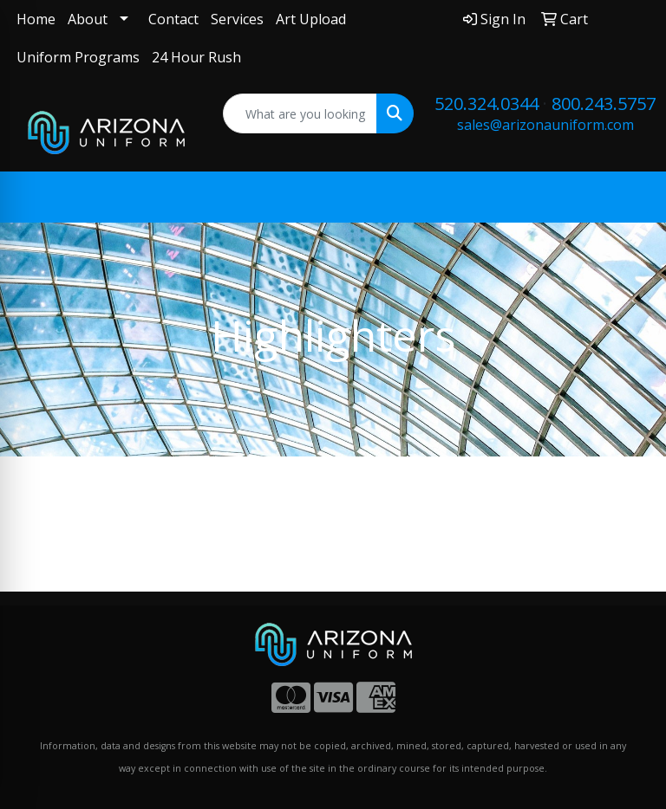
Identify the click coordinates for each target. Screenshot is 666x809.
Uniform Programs (78, 57)
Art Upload (311, 19)
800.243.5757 (604, 103)
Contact (173, 19)
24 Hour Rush (196, 57)
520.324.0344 (486, 103)
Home (36, 19)
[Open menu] (631, 197)
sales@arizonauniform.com (545, 124)
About (88, 19)
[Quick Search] (300, 113)
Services (237, 19)
